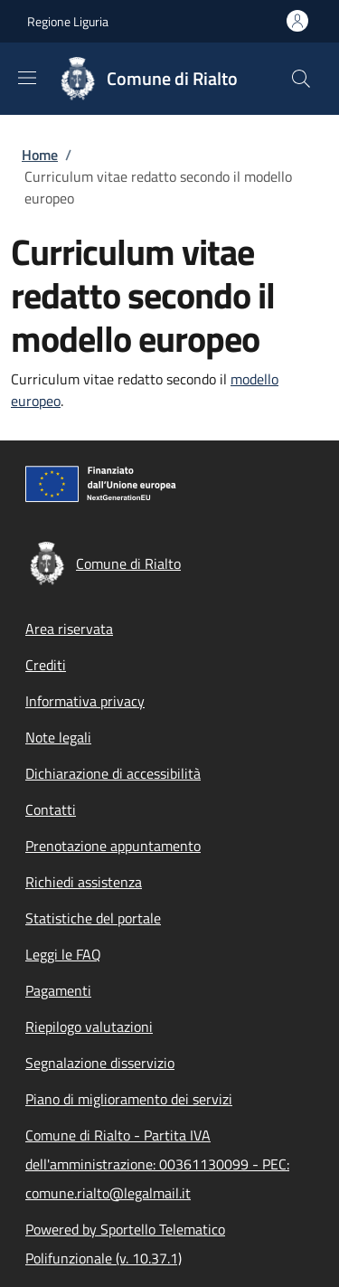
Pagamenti (58, 990)
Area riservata (69, 628)
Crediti (45, 665)
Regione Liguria (67, 21)
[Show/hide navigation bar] (27, 78)
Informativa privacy (85, 701)
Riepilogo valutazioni (89, 1026)
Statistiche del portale (93, 918)
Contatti (50, 809)
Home (40, 155)
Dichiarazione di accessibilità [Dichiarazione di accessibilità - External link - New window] (113, 773)
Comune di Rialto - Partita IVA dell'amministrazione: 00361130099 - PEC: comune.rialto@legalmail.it (157, 1164)
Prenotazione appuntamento (113, 845)
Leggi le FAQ (63, 954)
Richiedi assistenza (83, 882)
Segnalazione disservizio (99, 1063)
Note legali (58, 737)
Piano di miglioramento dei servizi (128, 1099)
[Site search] (301, 79)
